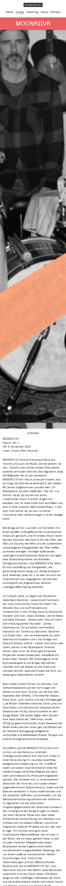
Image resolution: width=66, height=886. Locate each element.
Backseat (33, 5)
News (9, 12)
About (44, 12)
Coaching (32, 12)
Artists (20, 12)
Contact (55, 12)
